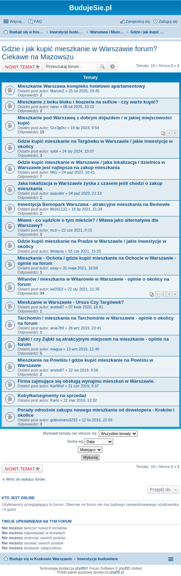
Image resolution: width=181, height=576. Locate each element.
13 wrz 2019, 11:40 (82, 349)
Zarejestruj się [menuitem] (138, 21)
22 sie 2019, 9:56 (83, 370)
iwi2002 (56, 289)
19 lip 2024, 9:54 (84, 128)
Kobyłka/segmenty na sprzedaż (52, 395)
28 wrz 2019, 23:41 (84, 328)
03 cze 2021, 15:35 (84, 251)
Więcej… (17, 21)
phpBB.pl (116, 572)
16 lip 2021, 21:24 (87, 209)
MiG (53, 172)
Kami (54, 400)
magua (56, 349)
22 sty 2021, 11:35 (83, 289)
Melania (57, 251)
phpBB (80, 568)
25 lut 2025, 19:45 (84, 91)
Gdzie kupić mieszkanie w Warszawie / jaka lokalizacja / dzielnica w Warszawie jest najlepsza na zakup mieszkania (91, 165)
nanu (54, 107)
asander (57, 193)
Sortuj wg (90, 441)
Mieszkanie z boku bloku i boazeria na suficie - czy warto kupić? (88, 102)
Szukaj (102, 66)
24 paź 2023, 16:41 (78, 172)
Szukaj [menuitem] (175, 32)
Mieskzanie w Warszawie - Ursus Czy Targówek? (71, 302)
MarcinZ (57, 91)
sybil (54, 151)
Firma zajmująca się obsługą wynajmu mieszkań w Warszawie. (86, 381)
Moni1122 (58, 209)
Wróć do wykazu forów (25, 479)
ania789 (57, 328)
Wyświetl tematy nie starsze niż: (90, 433)
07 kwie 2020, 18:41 (86, 307)
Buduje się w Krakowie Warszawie (40, 559)
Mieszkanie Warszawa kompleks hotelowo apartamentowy (81, 86)
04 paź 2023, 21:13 (85, 193)
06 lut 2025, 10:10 (78, 107)
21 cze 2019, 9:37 (83, 386)
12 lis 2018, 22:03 (97, 420)
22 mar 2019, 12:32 (80, 400)
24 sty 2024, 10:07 (78, 151)
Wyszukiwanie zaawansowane (112, 66)
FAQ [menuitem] (38, 21)
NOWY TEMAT (20, 66)
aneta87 (57, 307)
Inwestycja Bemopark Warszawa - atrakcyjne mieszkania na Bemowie (94, 204)
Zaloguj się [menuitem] (168, 21)
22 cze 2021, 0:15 (77, 230)
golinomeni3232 (64, 420)
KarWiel (57, 386)
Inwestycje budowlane (97, 559)
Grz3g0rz (58, 128)
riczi (53, 230)
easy (54, 268)
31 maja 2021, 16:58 (80, 268)
